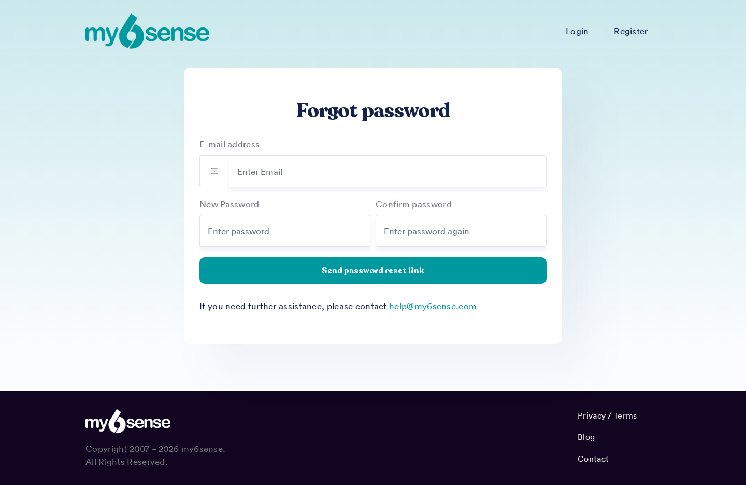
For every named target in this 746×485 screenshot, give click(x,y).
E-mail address (229, 143)
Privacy (592, 415)
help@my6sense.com (433, 305)
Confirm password (414, 204)
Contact (593, 458)
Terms (625, 415)
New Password (229, 204)
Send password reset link (373, 270)
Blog (586, 437)
